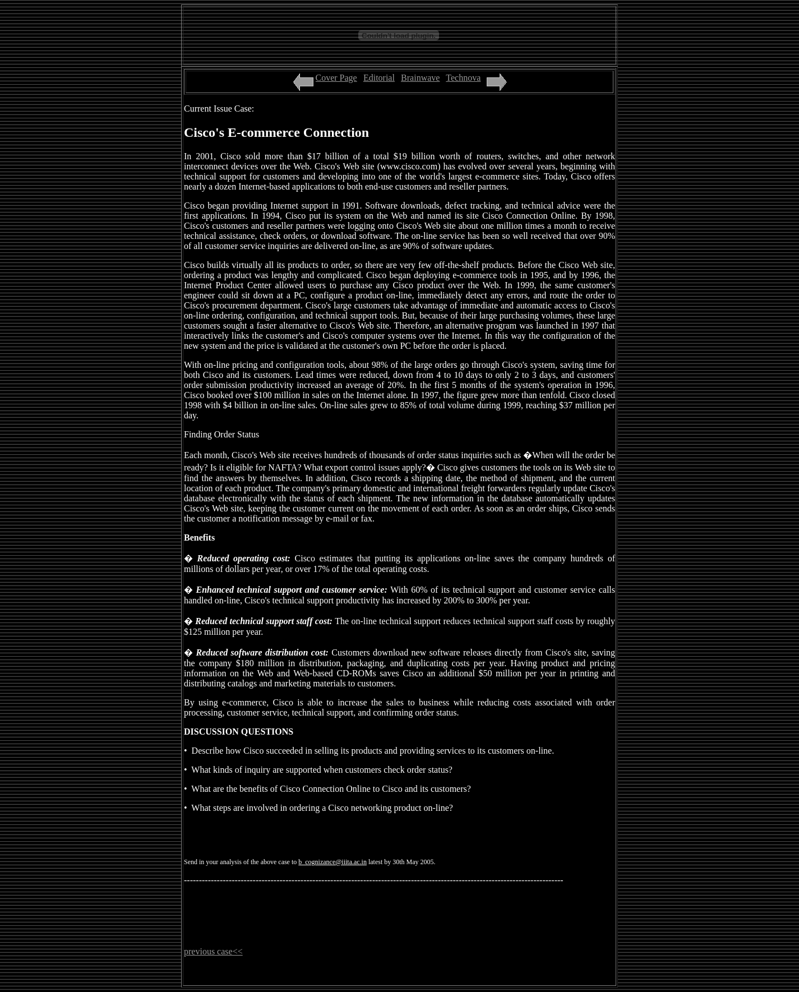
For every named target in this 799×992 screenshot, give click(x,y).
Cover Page (336, 77)
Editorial (379, 77)
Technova (463, 77)
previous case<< (213, 951)
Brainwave (420, 77)
